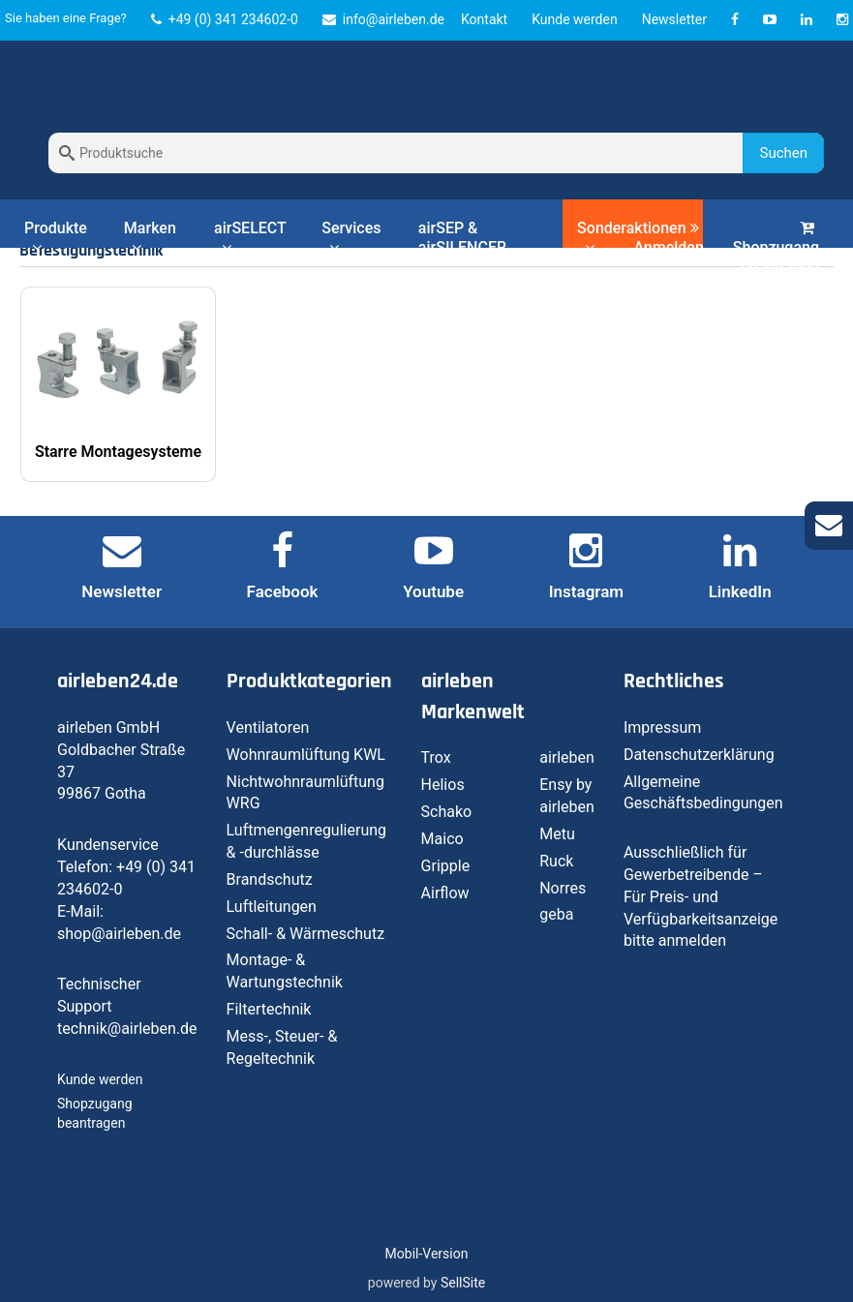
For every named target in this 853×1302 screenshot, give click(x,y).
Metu (557, 834)
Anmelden (668, 239)
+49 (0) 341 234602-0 (224, 19)
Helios (443, 784)
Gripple (446, 866)
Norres (562, 888)
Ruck (556, 861)
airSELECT (250, 237)
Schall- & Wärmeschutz (306, 933)
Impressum (663, 727)
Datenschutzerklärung (699, 754)
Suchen (783, 153)
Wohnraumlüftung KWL (306, 754)
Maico (442, 839)
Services (351, 237)
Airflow (445, 893)
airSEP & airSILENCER (462, 238)
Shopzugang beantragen (776, 248)
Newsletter (674, 19)
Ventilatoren (268, 727)
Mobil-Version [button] (427, 1253)
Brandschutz (270, 879)
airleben (566, 757)
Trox (436, 757)
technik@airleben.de (127, 1028)
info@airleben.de (383, 19)
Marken (150, 237)
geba (556, 914)
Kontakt (484, 19)
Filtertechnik (269, 1009)
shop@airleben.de (119, 933)
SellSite (463, 1282)
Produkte (55, 237)
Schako (446, 811)
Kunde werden (574, 19)
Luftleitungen (272, 906)
